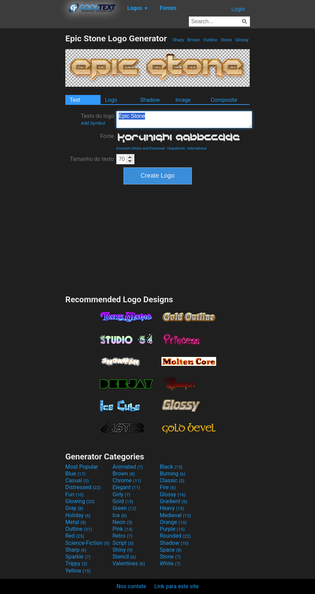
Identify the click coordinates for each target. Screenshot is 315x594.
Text (75, 100)
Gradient (173, 501)
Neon (122, 522)
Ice (120, 515)
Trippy (76, 563)
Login (238, 9)
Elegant (126, 487)
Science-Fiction (87, 543)
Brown (193, 39)
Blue (75, 473)
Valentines (129, 563)
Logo (111, 100)
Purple (172, 529)
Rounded (175, 536)
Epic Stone (184, 119)
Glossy (242, 39)
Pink (123, 529)
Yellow (78, 570)
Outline (210, 39)
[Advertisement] (32, 135)
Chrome (127, 480)
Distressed (83, 487)
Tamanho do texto (92, 159)
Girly (121, 494)
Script (123, 543)
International (197, 148)
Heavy (172, 508)
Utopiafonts (176, 148)
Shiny (123, 550)
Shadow (150, 100)
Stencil (124, 556)
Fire (168, 487)
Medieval (175, 515)
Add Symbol (93, 123)
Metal (75, 522)
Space (171, 550)
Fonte (107, 136)
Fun (74, 494)
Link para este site (176, 586)
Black (171, 467)
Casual (77, 480)
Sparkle (77, 556)
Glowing (79, 501)
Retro (122, 536)
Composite (224, 100)
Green (124, 508)
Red (74, 536)
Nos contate (131, 586)
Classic (172, 480)
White (170, 563)
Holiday (78, 515)
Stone (226, 39)
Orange (173, 522)
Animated (128, 467)
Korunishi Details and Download (140, 148)
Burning (172, 473)
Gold (123, 501)
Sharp (178, 39)
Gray (74, 508)
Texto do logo (97, 119)
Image (183, 100)
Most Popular (81, 467)
